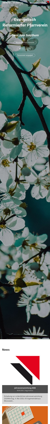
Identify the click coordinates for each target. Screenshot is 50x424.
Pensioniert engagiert (25, 55)
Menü (13, 2)
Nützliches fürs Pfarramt (25, 43)
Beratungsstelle (25, 49)
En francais (18, 2)
